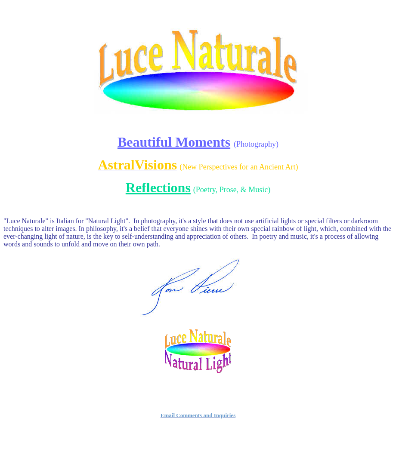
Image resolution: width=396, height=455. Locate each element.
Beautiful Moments (174, 142)
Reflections (158, 187)
